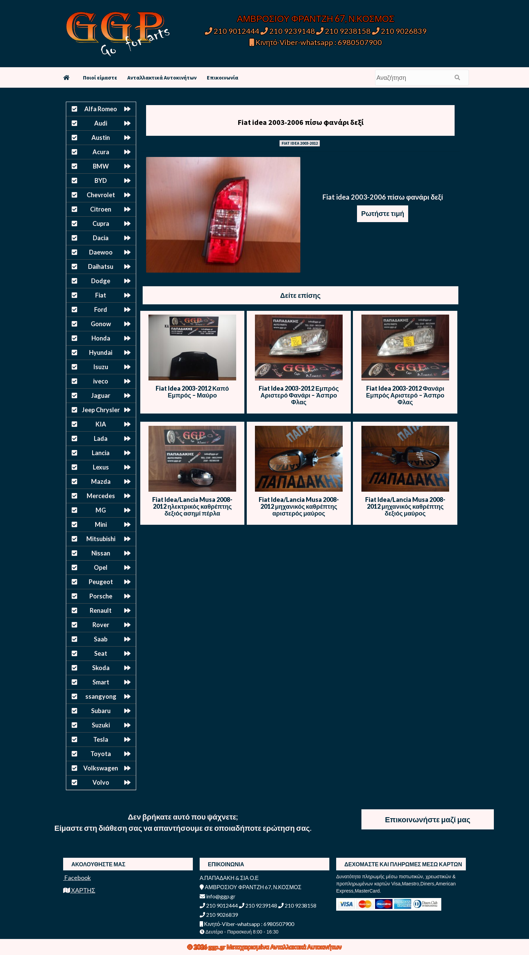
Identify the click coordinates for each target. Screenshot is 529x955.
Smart (100, 682)
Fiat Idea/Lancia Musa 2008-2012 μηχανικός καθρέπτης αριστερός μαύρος (299, 506)
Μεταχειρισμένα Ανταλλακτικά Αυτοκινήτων (284, 947)
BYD (101, 180)
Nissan (100, 553)
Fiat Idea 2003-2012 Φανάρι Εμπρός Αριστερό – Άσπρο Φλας (405, 395)
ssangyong (100, 696)
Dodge (100, 281)
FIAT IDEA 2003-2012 (300, 143)
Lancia (101, 453)
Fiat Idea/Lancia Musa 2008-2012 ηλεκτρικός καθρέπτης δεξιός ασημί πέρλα (192, 506)
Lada (101, 438)
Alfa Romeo (100, 109)
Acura (100, 152)
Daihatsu (100, 266)
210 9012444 (232, 30)
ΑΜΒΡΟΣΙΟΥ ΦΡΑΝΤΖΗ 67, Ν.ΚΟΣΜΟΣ (315, 18)
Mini (101, 524)
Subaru (101, 710)
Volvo (100, 782)
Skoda (101, 667)
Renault (101, 610)
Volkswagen (100, 768)
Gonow (101, 324)
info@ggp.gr (217, 896)
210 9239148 (287, 30)
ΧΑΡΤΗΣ (79, 890)
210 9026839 (399, 30)
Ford (100, 309)
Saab (101, 639)
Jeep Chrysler (101, 410)
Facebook (77, 877)
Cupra (100, 223)
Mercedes (101, 496)
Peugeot (101, 581)
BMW (101, 166)
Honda (100, 338)
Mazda (101, 481)
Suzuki (101, 725)
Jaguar (100, 395)
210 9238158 (344, 30)
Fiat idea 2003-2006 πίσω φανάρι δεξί (300, 122)
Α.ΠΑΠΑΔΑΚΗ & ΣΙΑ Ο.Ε (229, 877)
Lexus (101, 467)
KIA (101, 424)
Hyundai (100, 352)
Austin (100, 137)
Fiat (100, 295)
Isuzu (100, 367)
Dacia (101, 238)
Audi (100, 123)
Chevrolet (101, 195)
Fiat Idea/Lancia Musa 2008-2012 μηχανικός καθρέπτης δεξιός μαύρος (405, 506)
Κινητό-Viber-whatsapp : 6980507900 (315, 42)
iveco (100, 381)
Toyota (100, 753)
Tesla (100, 739)
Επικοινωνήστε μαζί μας (427, 819)
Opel (101, 567)
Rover (100, 624)
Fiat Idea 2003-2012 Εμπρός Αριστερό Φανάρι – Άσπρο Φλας (299, 395)
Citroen (100, 209)
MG (101, 510)
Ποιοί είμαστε (100, 77)
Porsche (100, 596)
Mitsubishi (100, 538)
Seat (100, 653)
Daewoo (101, 252)
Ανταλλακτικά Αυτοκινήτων (162, 77)
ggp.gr (217, 947)
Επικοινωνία (222, 77)
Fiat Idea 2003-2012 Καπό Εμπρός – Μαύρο (192, 392)
